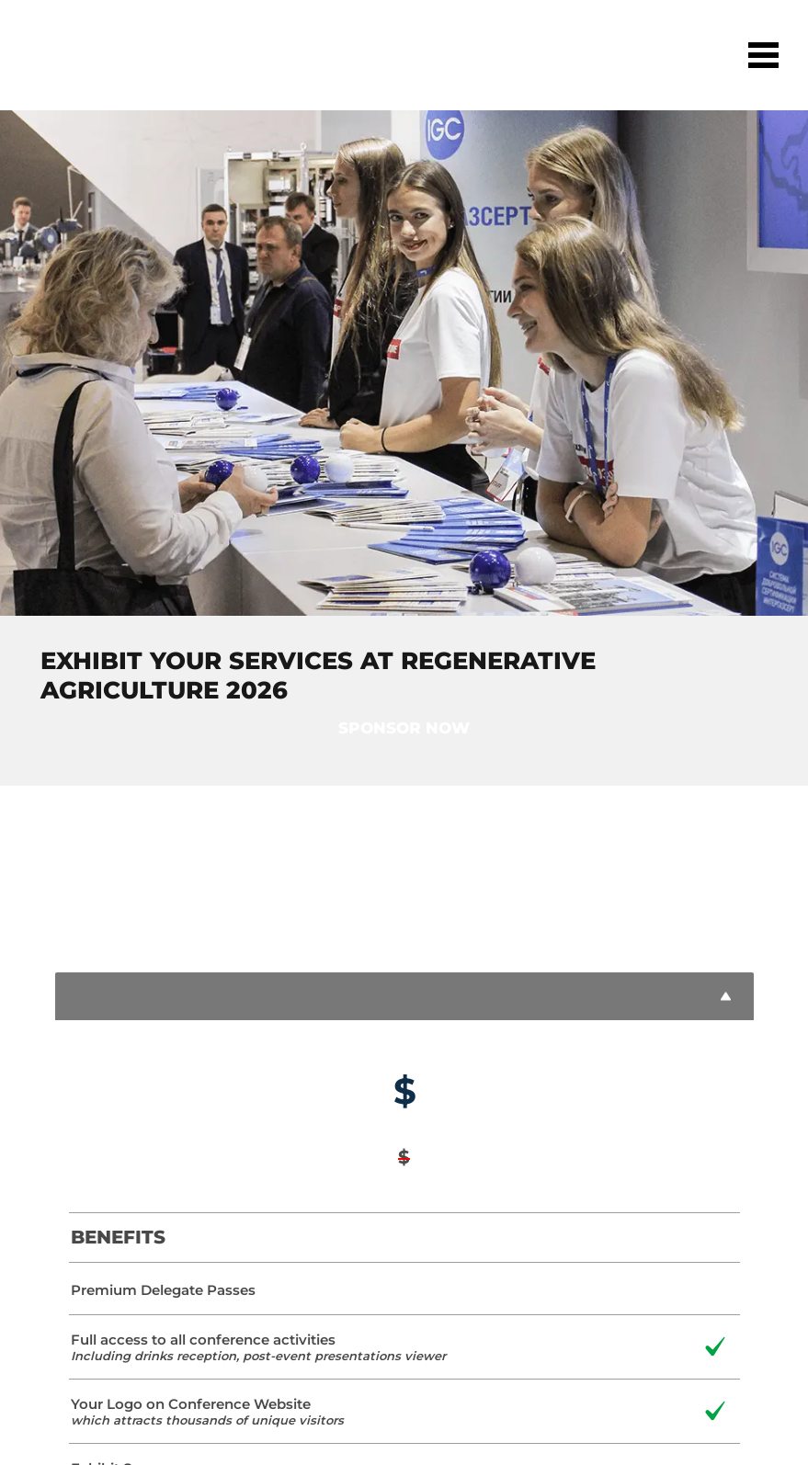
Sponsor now (404, 728)
